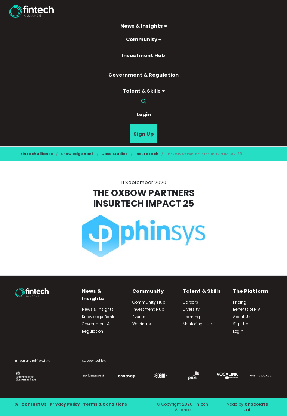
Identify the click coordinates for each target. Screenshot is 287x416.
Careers (190, 302)
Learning (191, 317)
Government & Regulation (143, 74)
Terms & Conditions (105, 404)
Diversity (191, 309)
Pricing (239, 302)
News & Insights (143, 26)
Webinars (141, 324)
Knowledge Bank (77, 153)
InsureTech (146, 153)
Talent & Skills (144, 90)
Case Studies (114, 153)
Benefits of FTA (246, 309)
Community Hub (148, 302)
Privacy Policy (65, 404)
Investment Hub (143, 55)
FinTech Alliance (37, 153)
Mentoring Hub (197, 324)
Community (143, 39)
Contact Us (34, 404)
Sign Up (143, 133)
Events (138, 317)
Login (143, 114)
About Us (241, 317)
